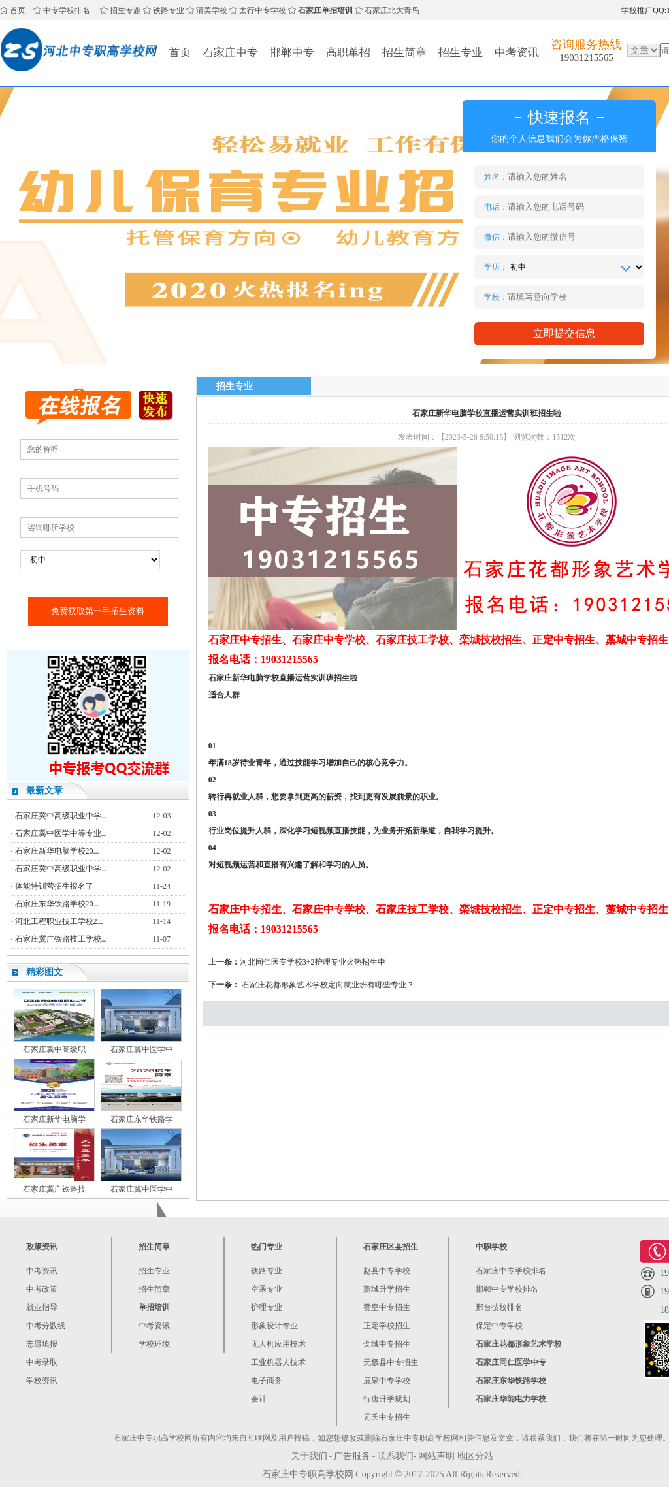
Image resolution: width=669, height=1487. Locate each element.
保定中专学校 (499, 1325)
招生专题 (125, 10)
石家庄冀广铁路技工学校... (61, 939)
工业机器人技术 (278, 1362)
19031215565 (586, 57)
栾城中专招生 (386, 1344)
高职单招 (348, 52)
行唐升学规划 (386, 1398)
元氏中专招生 (386, 1417)
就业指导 (41, 1307)
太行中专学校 (262, 10)
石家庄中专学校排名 (511, 1270)
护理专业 (266, 1307)
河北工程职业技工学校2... (59, 921)
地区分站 (475, 1456)
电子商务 (266, 1380)
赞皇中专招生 (386, 1307)
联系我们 (395, 1456)
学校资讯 (41, 1380)
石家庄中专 (230, 52)
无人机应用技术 (278, 1344)
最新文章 (44, 790)
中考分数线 (45, 1325)
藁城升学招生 (386, 1289)
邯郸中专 (292, 52)
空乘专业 (266, 1289)
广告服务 (352, 1456)
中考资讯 (517, 52)
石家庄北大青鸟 (392, 10)
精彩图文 (44, 972)
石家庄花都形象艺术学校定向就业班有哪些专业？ (328, 984)
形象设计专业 (274, 1325)
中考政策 (41, 1289)
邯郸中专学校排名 (507, 1289)
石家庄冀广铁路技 (54, 1189)
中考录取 (41, 1362)
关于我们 (309, 1456)
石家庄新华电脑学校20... (57, 850)
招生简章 (404, 52)
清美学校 (211, 10)
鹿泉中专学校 (386, 1380)
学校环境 (154, 1344)
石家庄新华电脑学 (54, 1119)
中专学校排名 (66, 10)
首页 (17, 10)
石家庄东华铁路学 (141, 1119)
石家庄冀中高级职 (54, 1049)
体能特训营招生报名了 (54, 886)
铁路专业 (168, 10)
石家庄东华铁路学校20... (57, 903)
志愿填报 (41, 1344)
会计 (259, 1398)
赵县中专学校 (386, 1270)
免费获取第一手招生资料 (97, 611)
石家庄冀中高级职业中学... (61, 815)
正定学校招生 (386, 1325)
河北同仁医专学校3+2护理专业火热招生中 (312, 962)
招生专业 (460, 52)
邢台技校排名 (499, 1307)
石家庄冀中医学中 (141, 1049)
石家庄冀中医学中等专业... (61, 833)
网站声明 (436, 1456)
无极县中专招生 (390, 1362)
